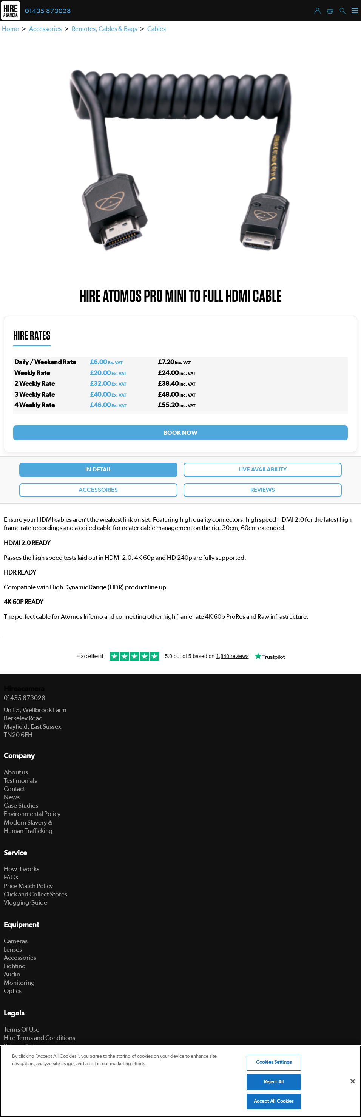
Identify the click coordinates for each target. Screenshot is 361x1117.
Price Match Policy (28, 886)
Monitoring (19, 982)
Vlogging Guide (25, 902)
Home (10, 29)
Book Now (180, 433)
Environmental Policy (32, 814)
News (12, 797)
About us (16, 772)
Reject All (274, 1082)
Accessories (45, 29)
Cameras (16, 941)
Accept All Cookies (273, 1101)
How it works (21, 869)
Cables (156, 29)
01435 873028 (48, 11)
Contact (14, 789)
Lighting (15, 966)
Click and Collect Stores (35, 894)
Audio (12, 974)
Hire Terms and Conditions (39, 1038)
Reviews (262, 490)
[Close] (352, 1081)
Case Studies (21, 805)
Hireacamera (24, 688)
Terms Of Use (21, 1029)
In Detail (98, 470)
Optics (13, 991)
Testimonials (20, 780)
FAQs (11, 877)
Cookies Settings (274, 1062)
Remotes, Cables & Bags (104, 29)
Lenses (13, 949)
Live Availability (263, 470)
